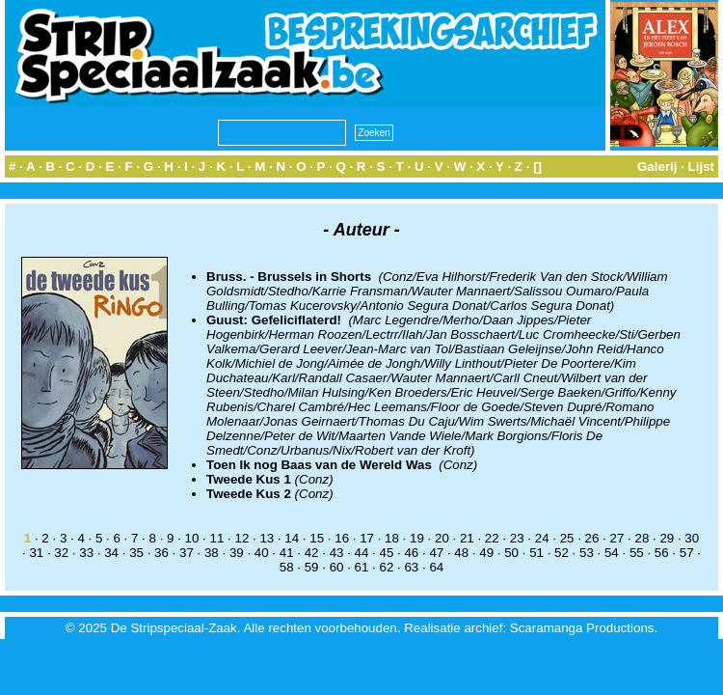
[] (537, 166)
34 (111, 552)
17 (367, 538)
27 (617, 538)
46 (411, 552)
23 (517, 538)
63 (411, 567)
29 (666, 538)
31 (36, 552)
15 (316, 538)
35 (136, 552)
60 (337, 567)
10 (192, 538)
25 (567, 538)
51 (536, 552)
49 (486, 552)
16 (342, 538)
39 (236, 552)
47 (436, 552)
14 (291, 538)
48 (461, 552)
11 (217, 538)
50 (511, 552)
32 (61, 552)
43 (337, 552)
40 (261, 552)
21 (467, 538)
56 (662, 552)
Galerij (657, 166)
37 (186, 552)
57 (687, 552)
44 (362, 552)
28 (641, 538)
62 (387, 567)
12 (241, 538)
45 (387, 552)
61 (362, 567)
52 (561, 552)
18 (392, 538)
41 (287, 552)
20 (442, 538)
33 (86, 552)
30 (691, 538)
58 (287, 567)
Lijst (701, 166)
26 (592, 538)
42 (312, 552)
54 (611, 552)
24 (542, 538)
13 (266, 538)
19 (417, 538)
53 (586, 552)
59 (312, 567)
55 (636, 552)
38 (211, 552)
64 (436, 567)
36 (161, 552)
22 (492, 538)
